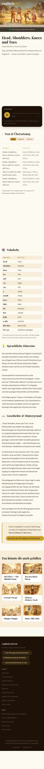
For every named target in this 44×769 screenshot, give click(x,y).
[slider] (26, 113)
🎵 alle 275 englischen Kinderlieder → (16, 653)
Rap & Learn (6, 704)
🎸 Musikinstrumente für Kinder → (15, 658)
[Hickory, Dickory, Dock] (32, 593)
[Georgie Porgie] (11, 592)
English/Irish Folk (8, 693)
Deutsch (30, 139)
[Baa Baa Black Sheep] (32, 572)
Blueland (5, 689)
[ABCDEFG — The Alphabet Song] (11, 572)
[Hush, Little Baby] (32, 613)
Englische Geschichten (10, 685)
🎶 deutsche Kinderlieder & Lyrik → (16, 663)
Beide (13, 139)
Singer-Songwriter (8, 700)
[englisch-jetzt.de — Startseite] (11, 3)
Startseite (5, 673)
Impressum (6, 726)
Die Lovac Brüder (8, 722)
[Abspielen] (12, 24)
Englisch (21, 139)
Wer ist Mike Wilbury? (9, 718)
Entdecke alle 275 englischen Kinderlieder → (25, 538)
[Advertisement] (21, 81)
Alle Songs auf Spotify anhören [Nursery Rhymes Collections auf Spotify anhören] (22, 30)
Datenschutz (6, 729)
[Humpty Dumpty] (11, 613)
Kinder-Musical (7, 681)
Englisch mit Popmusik (10, 696)
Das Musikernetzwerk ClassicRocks (14, 714)
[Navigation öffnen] (40, 3)
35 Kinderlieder (7, 677)
